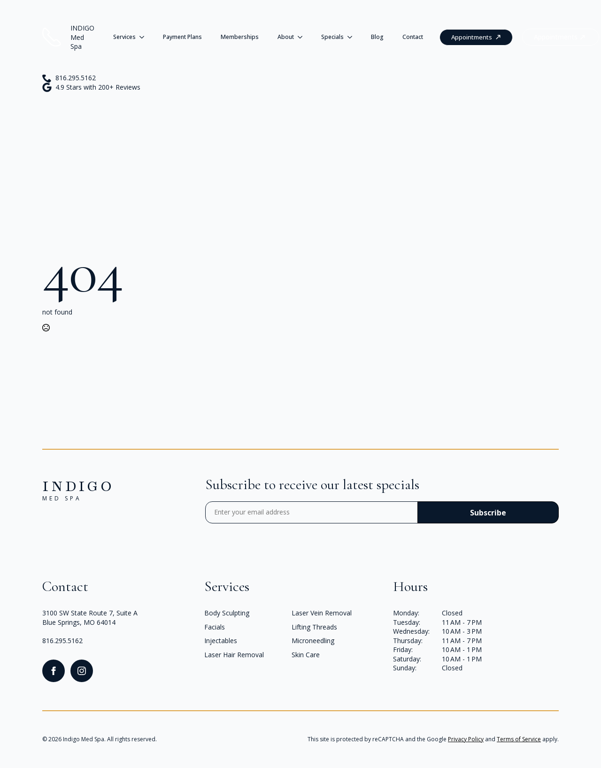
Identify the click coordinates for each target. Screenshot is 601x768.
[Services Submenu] (145, 37)
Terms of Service (519, 739)
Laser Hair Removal (234, 654)
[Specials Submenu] (353, 37)
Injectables (220, 640)
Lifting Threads (314, 626)
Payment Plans (182, 37)
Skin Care (306, 654)
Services (124, 37)
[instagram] (81, 671)
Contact (412, 37)
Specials (332, 37)
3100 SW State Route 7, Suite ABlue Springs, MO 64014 (90, 617)
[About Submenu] (303, 37)
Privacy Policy (466, 739)
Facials (214, 626)
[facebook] (53, 671)
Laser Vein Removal (322, 612)
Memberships (240, 37)
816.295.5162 (62, 640)
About (285, 37)
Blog (377, 37)
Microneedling (313, 640)
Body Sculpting (226, 612)
